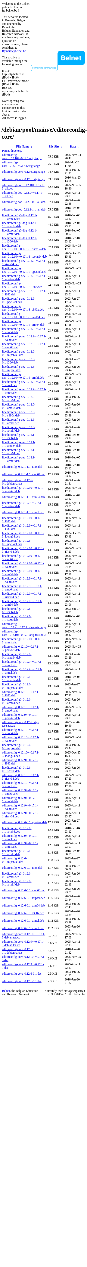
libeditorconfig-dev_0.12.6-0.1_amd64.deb (18, 406)
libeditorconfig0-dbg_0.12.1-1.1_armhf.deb (19, 232)
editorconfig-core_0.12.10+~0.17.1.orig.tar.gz (22, 156)
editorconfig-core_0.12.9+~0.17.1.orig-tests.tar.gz (24, 625)
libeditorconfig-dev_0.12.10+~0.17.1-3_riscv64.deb (24, 247)
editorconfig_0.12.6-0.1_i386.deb (22, 867)
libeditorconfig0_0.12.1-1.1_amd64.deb (16, 678)
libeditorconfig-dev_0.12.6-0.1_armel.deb (18, 421)
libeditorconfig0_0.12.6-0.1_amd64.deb (16, 656)
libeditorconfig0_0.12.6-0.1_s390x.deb (16, 769)
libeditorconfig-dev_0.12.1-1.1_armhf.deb (18, 459)
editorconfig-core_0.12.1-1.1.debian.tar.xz (17, 951)
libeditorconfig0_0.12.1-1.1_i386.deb (16, 618)
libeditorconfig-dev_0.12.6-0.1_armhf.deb (18, 429)
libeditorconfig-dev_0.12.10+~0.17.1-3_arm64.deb (23, 323)
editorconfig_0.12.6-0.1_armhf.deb (23, 928)
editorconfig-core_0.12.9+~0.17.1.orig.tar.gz (21, 164)
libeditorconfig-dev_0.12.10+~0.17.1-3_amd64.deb (23, 315)
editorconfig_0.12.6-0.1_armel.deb (23, 920)
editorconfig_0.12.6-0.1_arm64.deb (23, 905)
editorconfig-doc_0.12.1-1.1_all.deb (23, 209)
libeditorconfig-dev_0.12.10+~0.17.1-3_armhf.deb (23, 376)
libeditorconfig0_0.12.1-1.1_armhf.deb (16, 852)
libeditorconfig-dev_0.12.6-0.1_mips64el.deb (18, 353)
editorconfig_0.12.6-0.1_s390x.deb (23, 913)
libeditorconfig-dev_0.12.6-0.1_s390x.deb (18, 413)
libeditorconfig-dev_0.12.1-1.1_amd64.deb (18, 444)
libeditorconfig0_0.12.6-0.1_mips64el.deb (16, 686)
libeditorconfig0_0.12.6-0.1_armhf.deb (16, 882)
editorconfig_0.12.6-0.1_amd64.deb (23, 890)
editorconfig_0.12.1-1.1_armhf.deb (23, 512)
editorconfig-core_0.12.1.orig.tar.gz (23, 179)
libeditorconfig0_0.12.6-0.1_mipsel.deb (16, 746)
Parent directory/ (12, 150)
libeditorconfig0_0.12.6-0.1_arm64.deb (16, 701)
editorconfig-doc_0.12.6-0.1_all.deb (23, 202)
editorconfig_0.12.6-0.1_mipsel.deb (23, 898)
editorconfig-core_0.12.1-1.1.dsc (22, 981)
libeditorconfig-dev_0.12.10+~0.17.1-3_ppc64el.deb (24, 270)
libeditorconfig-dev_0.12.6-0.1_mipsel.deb (18, 368)
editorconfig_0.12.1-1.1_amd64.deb (23, 474)
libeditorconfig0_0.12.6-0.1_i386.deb (16, 610)
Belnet (6, 990)
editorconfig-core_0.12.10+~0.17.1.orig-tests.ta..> (24, 633)
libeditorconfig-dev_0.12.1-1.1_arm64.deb (18, 451)
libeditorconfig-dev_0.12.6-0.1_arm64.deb (18, 398)
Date (73, 146)
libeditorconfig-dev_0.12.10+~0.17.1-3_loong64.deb (24, 255)
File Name (22, 146)
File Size (54, 146)
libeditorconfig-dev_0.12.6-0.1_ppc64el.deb (18, 300)
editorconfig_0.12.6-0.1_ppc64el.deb (24, 822)
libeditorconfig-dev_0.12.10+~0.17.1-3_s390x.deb (23, 308)
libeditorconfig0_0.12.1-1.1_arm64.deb (16, 830)
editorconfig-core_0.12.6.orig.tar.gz (23, 171)
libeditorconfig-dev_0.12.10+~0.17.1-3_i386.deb (22, 285)
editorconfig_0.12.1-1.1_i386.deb (22, 466)
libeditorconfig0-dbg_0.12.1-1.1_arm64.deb (19, 217)
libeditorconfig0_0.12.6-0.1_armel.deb (16, 875)
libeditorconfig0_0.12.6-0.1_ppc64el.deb (16, 542)
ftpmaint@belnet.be (14, 51)
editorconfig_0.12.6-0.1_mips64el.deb (14, 860)
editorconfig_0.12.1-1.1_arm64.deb (23, 497)
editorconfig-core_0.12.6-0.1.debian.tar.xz (17, 482)
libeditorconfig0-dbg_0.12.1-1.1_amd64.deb (19, 224)
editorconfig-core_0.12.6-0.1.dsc (22, 973)
